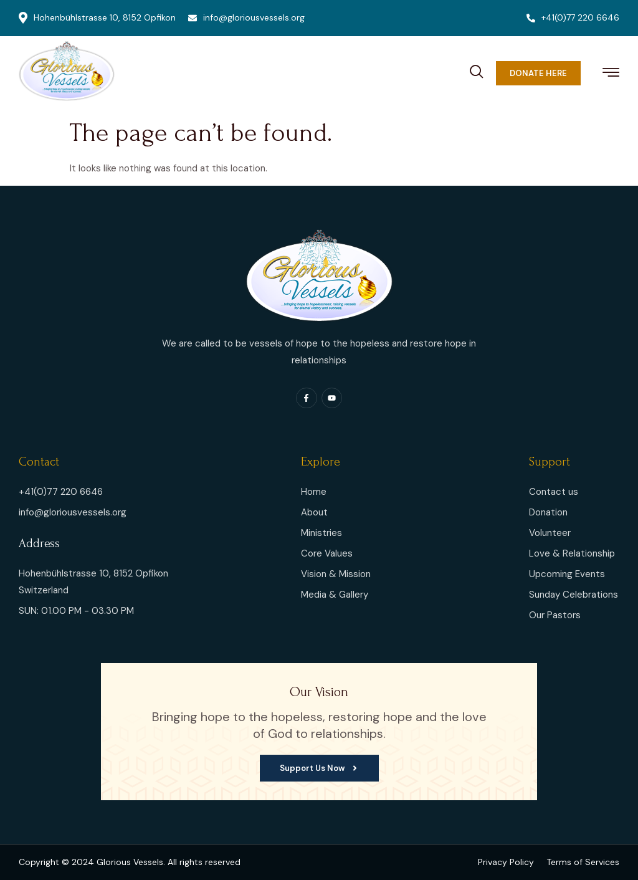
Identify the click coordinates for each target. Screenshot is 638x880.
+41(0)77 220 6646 (572, 17)
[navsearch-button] (476, 70)
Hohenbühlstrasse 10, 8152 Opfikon (97, 18)
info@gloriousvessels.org (246, 17)
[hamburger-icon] (611, 74)
